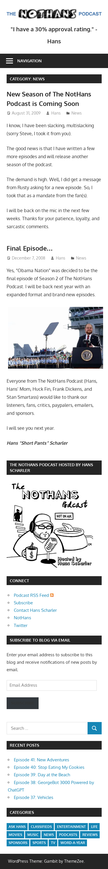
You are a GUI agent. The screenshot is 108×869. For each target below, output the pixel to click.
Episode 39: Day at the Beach (42, 774)
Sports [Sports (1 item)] (39, 843)
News (76, 113)
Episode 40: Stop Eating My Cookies (49, 767)
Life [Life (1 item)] (94, 827)
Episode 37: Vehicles (33, 797)
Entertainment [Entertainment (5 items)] (71, 827)
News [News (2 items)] (49, 835)
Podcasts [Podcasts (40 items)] (68, 835)
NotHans (22, 617)
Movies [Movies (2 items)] (15, 835)
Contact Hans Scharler (35, 610)
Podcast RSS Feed (34, 595)
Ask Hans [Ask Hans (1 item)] (17, 827)
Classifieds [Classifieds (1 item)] (41, 827)
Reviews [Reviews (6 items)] (90, 835)
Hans (56, 113)
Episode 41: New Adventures (41, 759)
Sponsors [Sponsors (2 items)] (18, 843)
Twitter (20, 625)
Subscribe (23, 602)
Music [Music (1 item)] (33, 835)
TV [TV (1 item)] (53, 843)
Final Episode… (30, 248)
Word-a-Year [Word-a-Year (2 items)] (72, 843)
